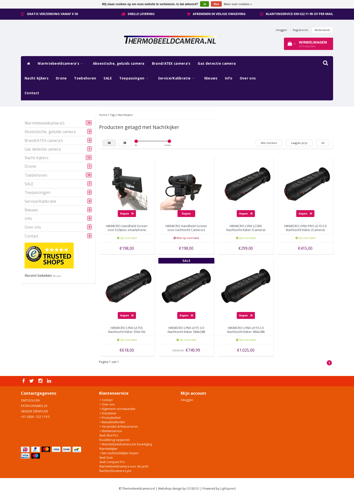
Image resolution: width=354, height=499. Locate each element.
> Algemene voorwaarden (117, 409)
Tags (113, 115)
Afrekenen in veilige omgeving (219, 14)
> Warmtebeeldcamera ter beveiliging (125, 444)
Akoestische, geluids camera (119, 63)
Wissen (57, 276)
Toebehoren (85, 78)
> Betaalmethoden (112, 422)
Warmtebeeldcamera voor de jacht (123, 466)
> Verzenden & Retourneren (118, 426)
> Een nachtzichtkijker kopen (118, 453)
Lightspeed (228, 488)
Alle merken (269, 143)
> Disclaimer (108, 413)
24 (322, 143)
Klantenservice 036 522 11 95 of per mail (299, 14)
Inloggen (281, 30)
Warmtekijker (108, 449)
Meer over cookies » (238, 4)
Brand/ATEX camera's (171, 63)
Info (228, 78)
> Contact (106, 400)
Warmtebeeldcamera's (61, 63)
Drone (61, 78)
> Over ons (107, 404)
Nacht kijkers (36, 78)
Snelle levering (141, 14)
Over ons (248, 78)
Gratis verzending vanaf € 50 (52, 14)
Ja (204, 4)
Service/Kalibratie (177, 78)
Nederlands (322, 30)
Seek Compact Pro (112, 462)
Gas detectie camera (217, 63)
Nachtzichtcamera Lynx (115, 471)
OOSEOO (193, 488)
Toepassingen (135, 78)
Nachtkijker (125, 115)
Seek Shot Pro (108, 435)
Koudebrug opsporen (114, 440)
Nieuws (211, 78)
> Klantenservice (110, 431)
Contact (32, 93)
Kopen (126, 213)
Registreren (300, 30)
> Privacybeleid (109, 418)
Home (103, 115)
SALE (107, 78)
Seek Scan (106, 457)
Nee (216, 4)
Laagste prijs (299, 143)
